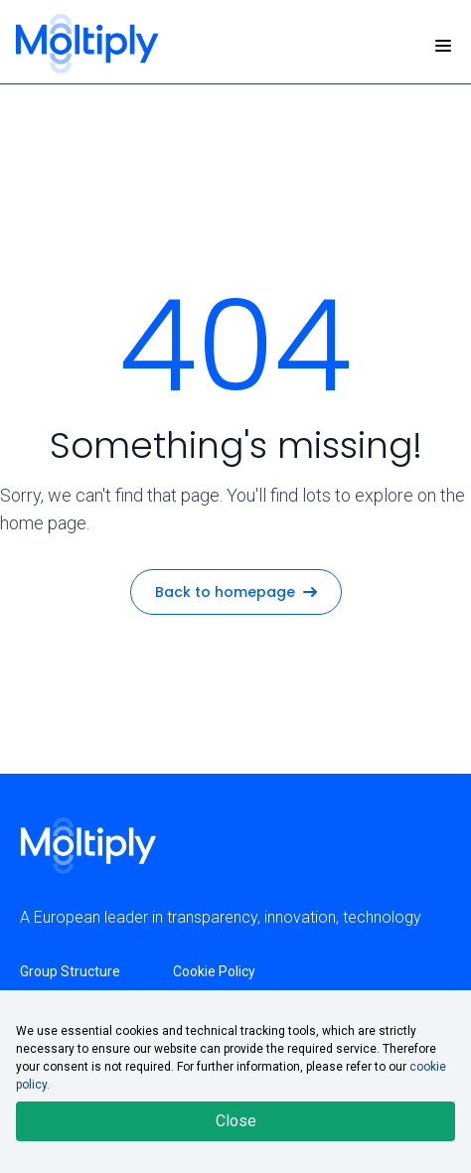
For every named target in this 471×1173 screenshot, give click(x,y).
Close (236, 1120)
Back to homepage (236, 592)
